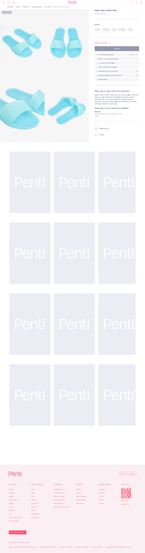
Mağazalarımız (58, 489)
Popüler (12, 484)
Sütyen (11, 489)
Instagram (102, 489)
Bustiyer (11, 503)
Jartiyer (11, 493)
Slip (10, 514)
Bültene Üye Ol (19, 532)
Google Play (125, 504)
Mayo (33, 493)
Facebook (102, 493)
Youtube (101, 500)
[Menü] (3, 2)
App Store (124, 500)
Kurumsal (58, 484)
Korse (11, 507)
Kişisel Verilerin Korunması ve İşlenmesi (22, 547)
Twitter (101, 496)
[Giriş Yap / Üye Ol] (136, 2)
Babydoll (12, 510)
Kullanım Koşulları (82, 547)
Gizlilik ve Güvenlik (65, 547)
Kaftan (33, 510)
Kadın (18, 7)
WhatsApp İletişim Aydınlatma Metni (118, 547)
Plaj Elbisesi (35, 514)
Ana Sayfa (10, 7)
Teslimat (79, 493)
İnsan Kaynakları (59, 500)
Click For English (129, 474)
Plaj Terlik (48, 7)
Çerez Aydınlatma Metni (47, 547)
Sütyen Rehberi (14, 521)
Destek (79, 484)
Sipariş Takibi (80, 500)
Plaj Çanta (34, 517)
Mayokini (34, 500)
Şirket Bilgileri (58, 503)
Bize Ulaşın (80, 503)
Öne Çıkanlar (37, 484)
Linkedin (101, 503)
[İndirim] (13, 2)
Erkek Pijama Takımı (15, 517)
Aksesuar (25, 7)
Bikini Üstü (35, 503)
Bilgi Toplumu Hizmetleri (62, 507)
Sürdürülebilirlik (59, 493)
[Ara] (8, 2)
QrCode (126, 493)
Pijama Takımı (13, 500)
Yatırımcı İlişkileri (59, 496)
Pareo (33, 496)
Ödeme (78, 489)
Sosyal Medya (105, 484)
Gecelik (11, 496)
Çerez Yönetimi (97, 547)
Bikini (33, 489)
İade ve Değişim (81, 496)
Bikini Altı (34, 507)
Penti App (125, 484)
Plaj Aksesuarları (36, 7)
